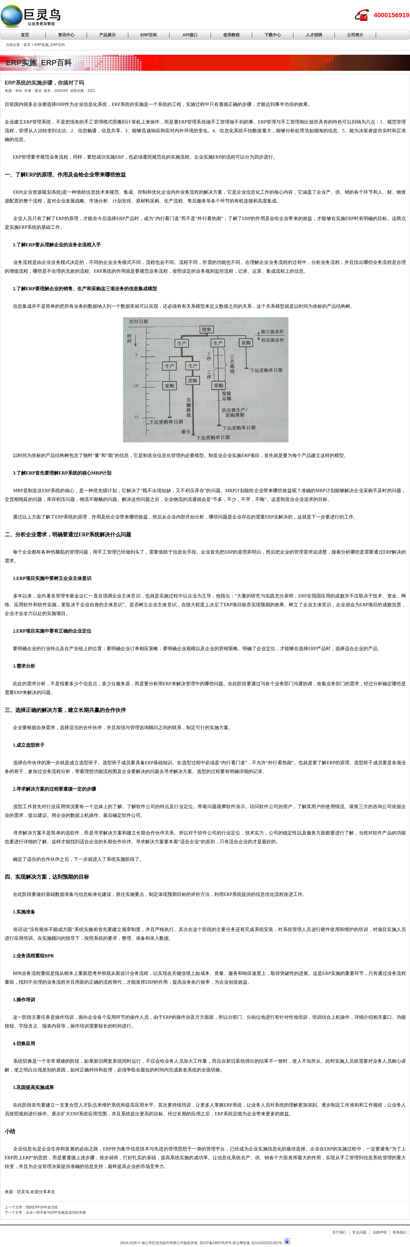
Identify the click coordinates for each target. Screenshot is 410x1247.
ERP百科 (149, 34)
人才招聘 (314, 34)
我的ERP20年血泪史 (42, 1207)
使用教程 (231, 34)
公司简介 (355, 34)
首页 (25, 34)
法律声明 (380, 1232)
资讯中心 (66, 34)
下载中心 (272, 34)
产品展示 (107, 34)
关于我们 (339, 1232)
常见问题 (359, 1232)
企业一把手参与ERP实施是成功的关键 (56, 1212)
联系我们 (400, 1232)
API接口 (189, 34)
